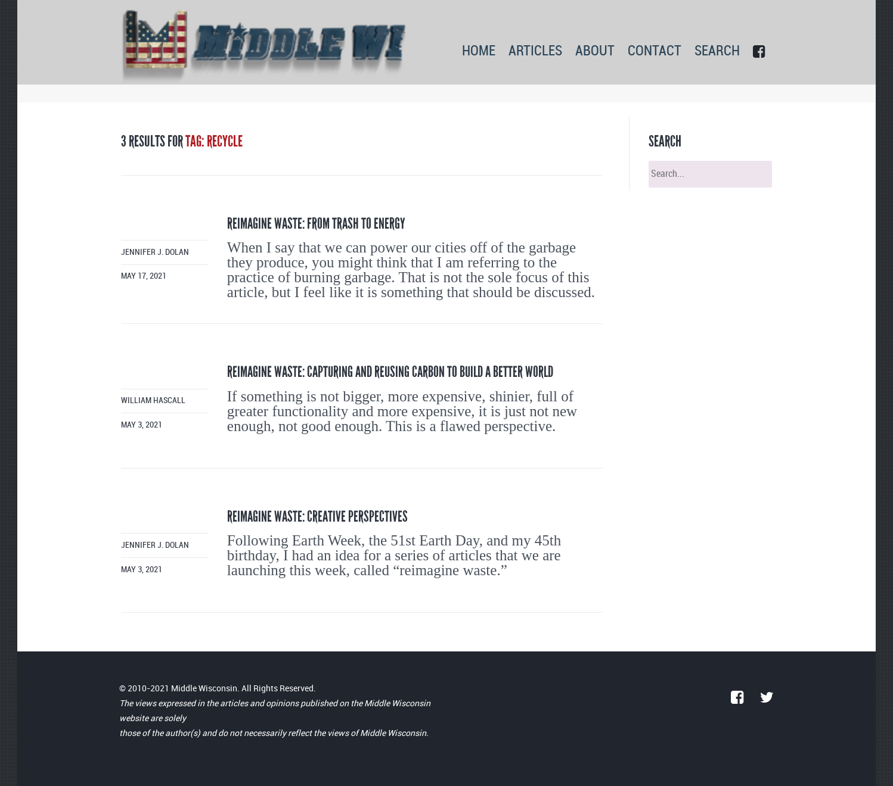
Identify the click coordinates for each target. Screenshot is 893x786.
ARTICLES (535, 51)
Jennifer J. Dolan (155, 252)
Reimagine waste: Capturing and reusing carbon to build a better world (390, 372)
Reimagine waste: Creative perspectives (317, 516)
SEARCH (717, 51)
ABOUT (595, 51)
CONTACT (654, 51)
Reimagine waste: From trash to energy (316, 223)
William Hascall (153, 400)
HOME (478, 51)
